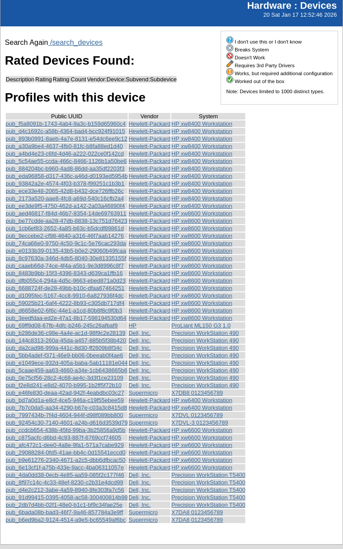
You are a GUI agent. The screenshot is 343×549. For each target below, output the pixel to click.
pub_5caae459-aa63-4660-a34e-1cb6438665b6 (66, 370)
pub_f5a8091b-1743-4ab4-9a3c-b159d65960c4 (66, 123)
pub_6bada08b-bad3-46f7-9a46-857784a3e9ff (64, 512)
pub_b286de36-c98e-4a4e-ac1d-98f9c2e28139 (65, 333)
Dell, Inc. (140, 333)
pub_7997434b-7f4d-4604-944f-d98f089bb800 (64, 415)
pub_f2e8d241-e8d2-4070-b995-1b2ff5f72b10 (64, 385)
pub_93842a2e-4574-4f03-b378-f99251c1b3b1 (65, 183)
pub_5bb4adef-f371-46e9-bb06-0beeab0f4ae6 (64, 355)
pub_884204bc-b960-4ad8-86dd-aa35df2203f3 (65, 168)
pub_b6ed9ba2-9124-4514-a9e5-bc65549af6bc (66, 519)
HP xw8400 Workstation (201, 123)
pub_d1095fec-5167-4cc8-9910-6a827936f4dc (64, 295)
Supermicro (143, 392)
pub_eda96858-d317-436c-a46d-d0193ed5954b (67, 176)
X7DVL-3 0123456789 (199, 422)
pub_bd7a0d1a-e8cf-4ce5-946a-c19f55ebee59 (65, 400)
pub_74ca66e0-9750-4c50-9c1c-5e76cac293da (66, 243)
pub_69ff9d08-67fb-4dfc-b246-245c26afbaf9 (62, 325)
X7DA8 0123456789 (197, 512)
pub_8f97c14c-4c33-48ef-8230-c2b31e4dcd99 (64, 482)
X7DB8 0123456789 (197, 392)
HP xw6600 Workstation (201, 430)
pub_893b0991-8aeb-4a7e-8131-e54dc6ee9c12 (66, 138)
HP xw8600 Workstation (201, 213)
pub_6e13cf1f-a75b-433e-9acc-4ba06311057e (65, 467)
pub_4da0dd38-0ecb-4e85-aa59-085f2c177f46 (65, 475)
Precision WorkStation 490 (205, 333)
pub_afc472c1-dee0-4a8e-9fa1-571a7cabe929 (65, 445)
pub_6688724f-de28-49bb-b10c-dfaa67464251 (65, 288)
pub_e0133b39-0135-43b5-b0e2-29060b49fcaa (66, 250)
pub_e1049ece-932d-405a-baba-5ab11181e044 (67, 363)
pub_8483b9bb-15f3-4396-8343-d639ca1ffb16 (64, 273)
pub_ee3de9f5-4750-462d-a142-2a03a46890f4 (65, 206)
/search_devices (75, 42)
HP (132, 325)
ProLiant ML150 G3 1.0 (200, 325)
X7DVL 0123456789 (197, 415)
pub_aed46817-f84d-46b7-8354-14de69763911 (66, 213)
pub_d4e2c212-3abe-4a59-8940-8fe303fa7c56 (65, 490)
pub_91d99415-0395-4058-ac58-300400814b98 (67, 497)
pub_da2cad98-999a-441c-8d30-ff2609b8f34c (64, 348)
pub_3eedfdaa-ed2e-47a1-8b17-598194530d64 (66, 318)
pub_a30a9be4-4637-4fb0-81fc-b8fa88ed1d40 (64, 146)
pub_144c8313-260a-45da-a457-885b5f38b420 (66, 340)
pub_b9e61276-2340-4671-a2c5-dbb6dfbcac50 (65, 460)
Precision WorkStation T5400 (208, 475)
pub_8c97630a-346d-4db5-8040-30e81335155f (66, 258)
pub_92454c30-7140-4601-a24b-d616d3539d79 (67, 422)
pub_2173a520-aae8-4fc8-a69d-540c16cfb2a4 (65, 198)
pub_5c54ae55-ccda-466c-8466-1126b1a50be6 (66, 161)
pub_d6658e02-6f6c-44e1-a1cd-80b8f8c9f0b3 (64, 310)
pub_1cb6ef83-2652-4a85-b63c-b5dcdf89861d (65, 228)
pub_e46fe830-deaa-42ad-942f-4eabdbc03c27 (65, 392)
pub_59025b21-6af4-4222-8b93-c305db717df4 (65, 303)
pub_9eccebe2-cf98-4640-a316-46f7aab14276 (65, 236)
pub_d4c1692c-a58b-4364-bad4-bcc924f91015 (65, 131)
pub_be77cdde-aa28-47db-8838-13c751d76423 (66, 221)
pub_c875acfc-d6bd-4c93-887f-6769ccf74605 (63, 437)
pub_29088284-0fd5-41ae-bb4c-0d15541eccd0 (65, 452)
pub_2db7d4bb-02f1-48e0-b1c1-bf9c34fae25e (64, 505)
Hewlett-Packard (149, 123)
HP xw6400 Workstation (201, 400)
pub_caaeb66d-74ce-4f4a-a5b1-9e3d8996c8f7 (65, 265)
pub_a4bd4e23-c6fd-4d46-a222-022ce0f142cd (65, 153)
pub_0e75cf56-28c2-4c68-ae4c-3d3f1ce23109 (64, 377)
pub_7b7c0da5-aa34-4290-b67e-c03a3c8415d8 (66, 407)
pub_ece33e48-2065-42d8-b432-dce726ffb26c (65, 191)
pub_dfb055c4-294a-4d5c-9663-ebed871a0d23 (66, 280)
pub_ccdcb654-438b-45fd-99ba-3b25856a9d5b (65, 430)
